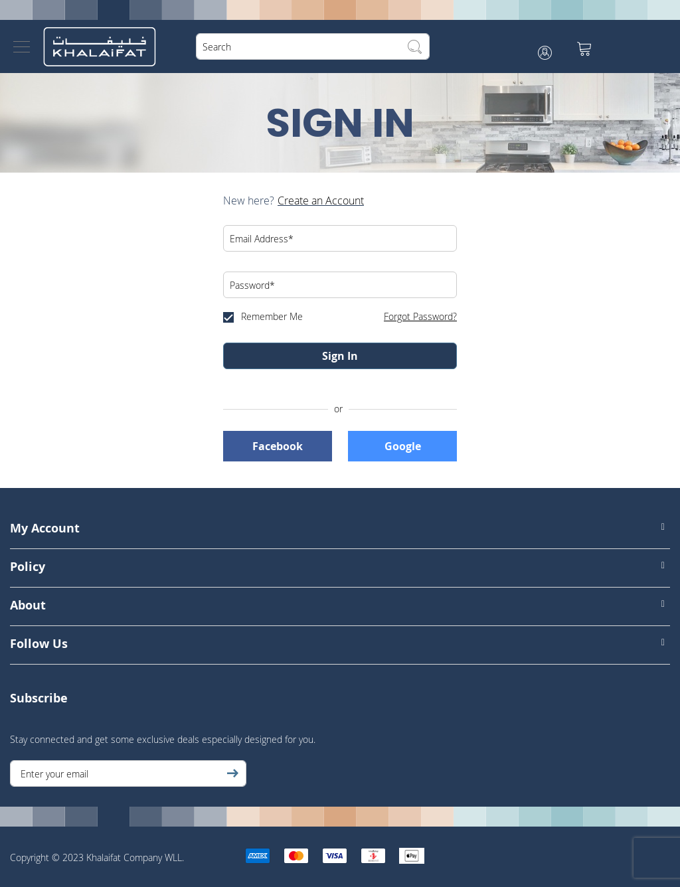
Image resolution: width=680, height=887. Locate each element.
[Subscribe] (232, 773)
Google (402, 446)
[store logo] (99, 46)
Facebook (277, 446)
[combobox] (313, 46)
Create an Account (321, 200)
